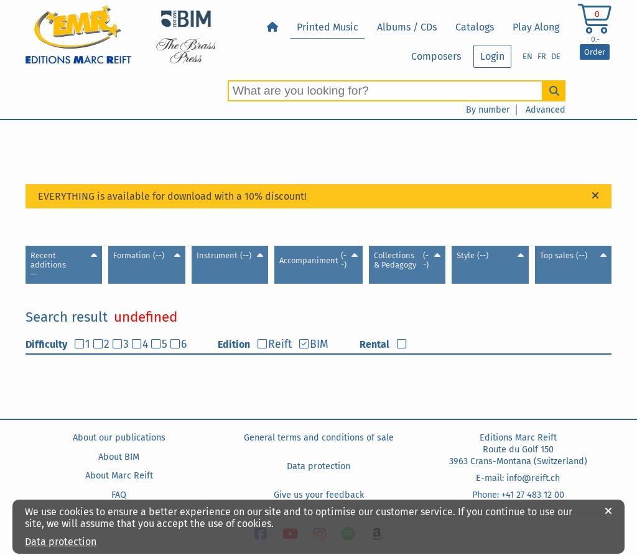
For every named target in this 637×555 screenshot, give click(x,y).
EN (527, 56)
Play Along (536, 27)
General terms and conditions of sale (319, 437)
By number (488, 110)
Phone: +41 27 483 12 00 (518, 495)
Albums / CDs (407, 27)
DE (555, 56)
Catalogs (474, 27)
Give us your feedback (319, 495)
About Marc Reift (119, 475)
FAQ (118, 495)
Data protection (318, 466)
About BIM (118, 457)
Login (492, 56)
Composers (436, 56)
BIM (319, 344)
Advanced (545, 110)
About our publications (119, 437)
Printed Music (327, 27)
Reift (280, 344)
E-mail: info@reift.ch (518, 478)
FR (541, 56)
